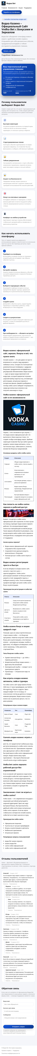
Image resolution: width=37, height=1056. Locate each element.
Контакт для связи (9, 1008)
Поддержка (27, 8)
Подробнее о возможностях (12, 55)
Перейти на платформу (12, 12)
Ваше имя (6, 1001)
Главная (4, 8)
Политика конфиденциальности (11, 1053)
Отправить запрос (18, 1026)
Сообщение (7, 1015)
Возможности (12, 8)
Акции (21, 8)
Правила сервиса (6, 1050)
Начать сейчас (9, 51)
